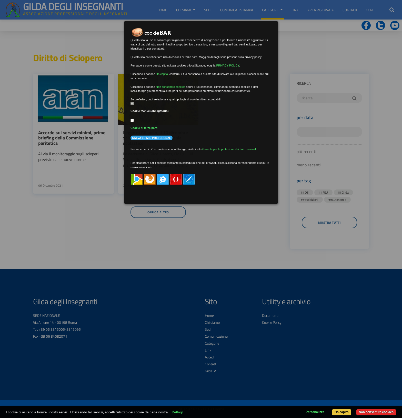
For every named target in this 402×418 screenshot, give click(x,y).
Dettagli (177, 412)
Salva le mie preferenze (151, 137)
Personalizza (315, 412)
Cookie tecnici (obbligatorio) (149, 110)
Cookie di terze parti (143, 127)
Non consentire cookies (376, 412)
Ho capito (342, 412)
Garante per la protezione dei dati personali (229, 149)
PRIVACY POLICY (227, 65)
